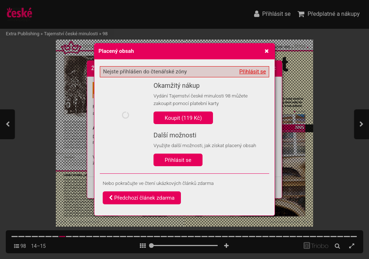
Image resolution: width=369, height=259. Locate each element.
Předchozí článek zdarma (142, 198)
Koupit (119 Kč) (183, 118)
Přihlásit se (252, 71)
